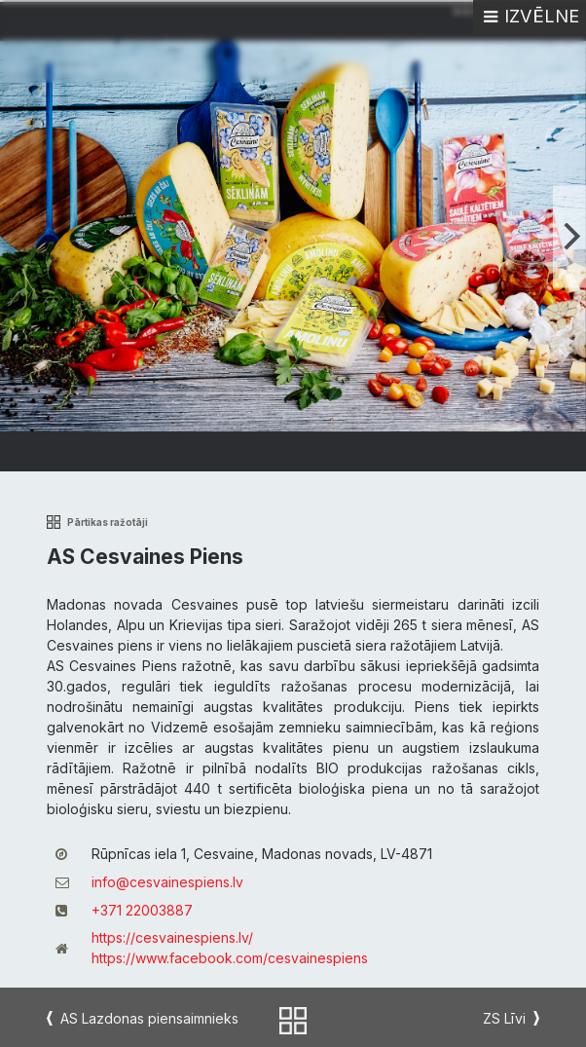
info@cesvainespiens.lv (167, 882)
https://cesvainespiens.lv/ (172, 937)
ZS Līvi (504, 1018)
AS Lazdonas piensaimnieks (149, 1018)
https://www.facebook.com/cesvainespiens (230, 958)
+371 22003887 (142, 910)
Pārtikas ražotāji (107, 522)
